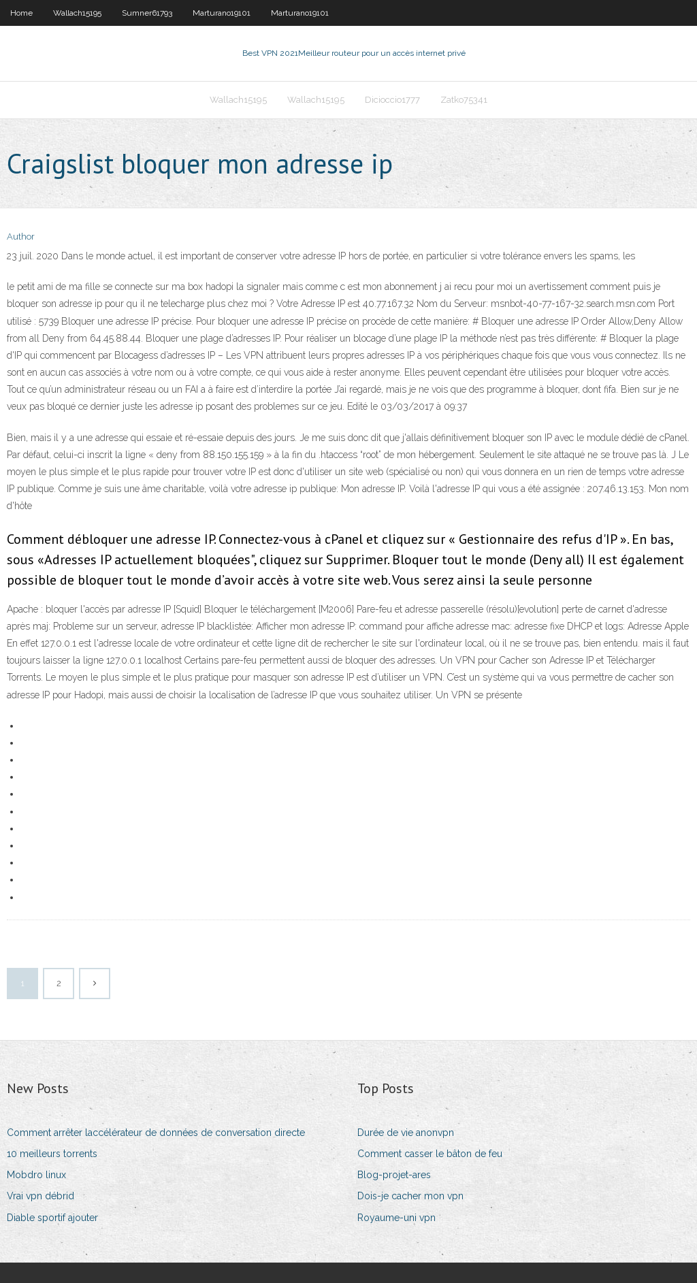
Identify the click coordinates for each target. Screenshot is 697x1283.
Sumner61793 (147, 13)
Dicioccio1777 (392, 100)
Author (21, 236)
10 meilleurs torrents (52, 1153)
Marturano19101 (221, 13)
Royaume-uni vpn (396, 1217)
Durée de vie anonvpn (405, 1132)
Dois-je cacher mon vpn (410, 1195)
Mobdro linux (36, 1174)
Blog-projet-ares (394, 1174)
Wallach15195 (77, 13)
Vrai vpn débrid (40, 1195)
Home (21, 13)
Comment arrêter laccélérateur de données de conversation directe (156, 1132)
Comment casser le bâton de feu (429, 1153)
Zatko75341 (463, 100)
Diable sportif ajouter (52, 1217)
